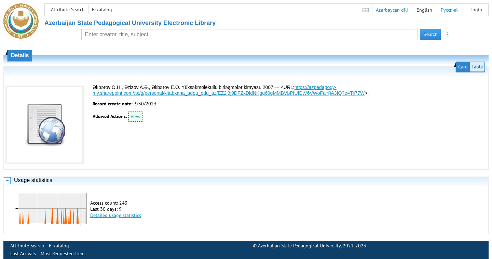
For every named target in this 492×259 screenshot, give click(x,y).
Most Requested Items (63, 253)
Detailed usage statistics (115, 215)
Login (476, 10)
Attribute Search (68, 10)
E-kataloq (102, 10)
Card (463, 67)
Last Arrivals (23, 253)
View (135, 117)
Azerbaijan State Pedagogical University (299, 246)
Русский (449, 10)
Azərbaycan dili (392, 10)
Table (477, 67)
